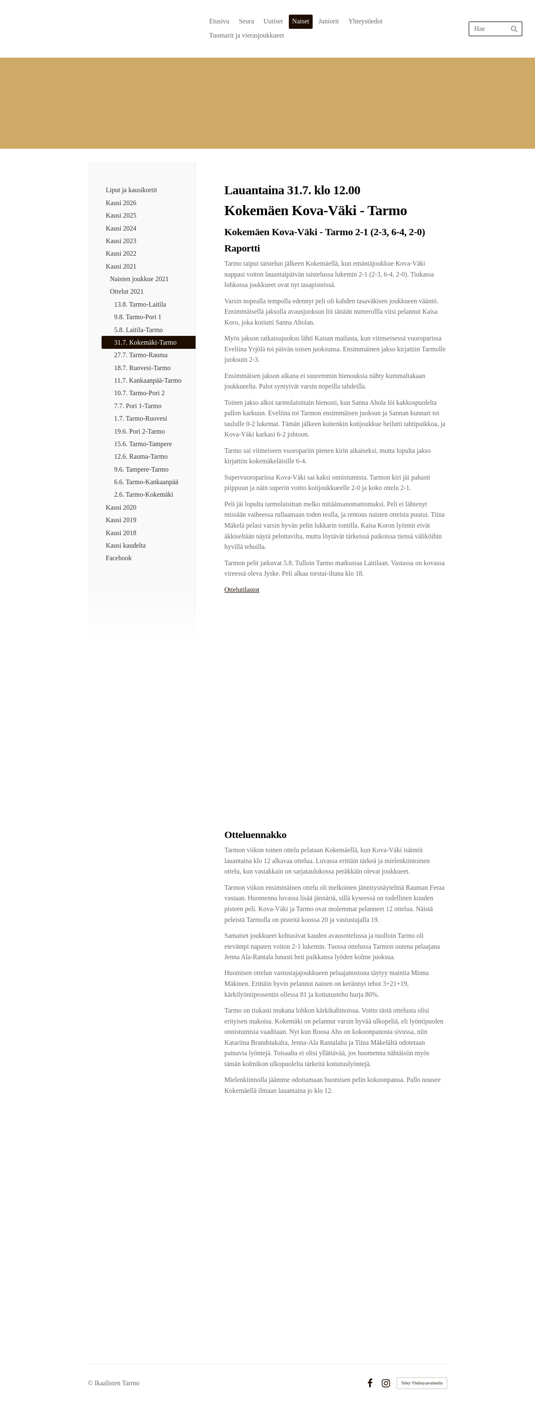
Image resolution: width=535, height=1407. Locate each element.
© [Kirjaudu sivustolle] (91, 1383)
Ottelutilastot (242, 589)
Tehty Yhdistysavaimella (422, 1383)
